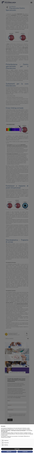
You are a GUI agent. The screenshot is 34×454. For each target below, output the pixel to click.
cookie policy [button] (5, 431)
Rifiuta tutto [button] (9, 451)
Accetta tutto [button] (25, 451)
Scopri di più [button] (17, 448)
